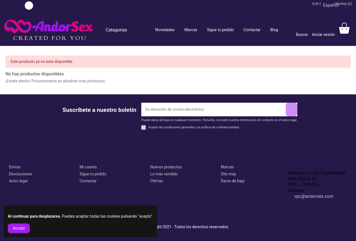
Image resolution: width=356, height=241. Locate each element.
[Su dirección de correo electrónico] (213, 109)
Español (333, 5)
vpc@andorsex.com (313, 196)
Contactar (88, 181)
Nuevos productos (166, 167)
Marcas (227, 167)
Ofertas (156, 181)
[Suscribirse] (291, 109)
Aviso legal (18, 181)
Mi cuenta (88, 167)
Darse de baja (232, 181)
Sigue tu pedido (93, 174)
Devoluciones (20, 174)
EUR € (318, 4)
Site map (228, 174)
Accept (19, 228)
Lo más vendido (164, 174)
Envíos (14, 167)
